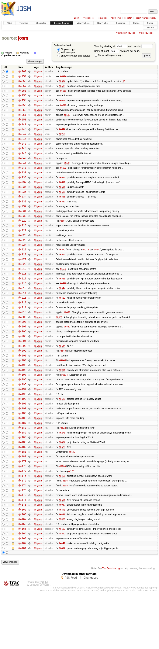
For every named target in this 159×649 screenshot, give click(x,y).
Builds (136, 23)
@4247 (22, 142)
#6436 (67, 341)
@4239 (22, 185)
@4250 (22, 125)
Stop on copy (66, 49)
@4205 (22, 368)
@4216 (22, 309)
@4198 (22, 405)
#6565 (62, 303)
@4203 (22, 379)
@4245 (22, 152)
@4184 (22, 481)
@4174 (22, 535)
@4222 (22, 276)
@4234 (22, 212)
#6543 (62, 384)
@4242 (22, 169)
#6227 (63, 109)
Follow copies (66, 52)
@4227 (22, 249)
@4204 (22, 373)
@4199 (22, 400)
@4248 (22, 136)
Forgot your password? (145, 18)
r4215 (86, 271)
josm (23, 38)
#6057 (62, 556)
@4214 (22, 319)
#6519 (72, 497)
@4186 (22, 470)
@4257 (22, 88)
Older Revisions (146, 33)
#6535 (59, 346)
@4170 (22, 556)
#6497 (62, 604)
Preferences (88, 18)
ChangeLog (91, 634)
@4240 (22, 179)
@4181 (22, 497)
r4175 (71, 518)
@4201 (22, 389)
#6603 (62, 88)
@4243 (22, 163)
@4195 (22, 422)
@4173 (22, 540)
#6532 (63, 179)
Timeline (23, 23)
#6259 (62, 567)
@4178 (22, 513)
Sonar (150, 23)
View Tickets (83, 23)
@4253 (22, 109)
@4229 (22, 239)
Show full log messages (109, 55)
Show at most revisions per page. (117, 51)
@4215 (22, 314)
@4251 (22, 120)
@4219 (22, 292)
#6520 (62, 491)
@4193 (22, 432)
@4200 (22, 395)
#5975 (62, 572)
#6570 (62, 271)
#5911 (62, 405)
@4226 (22, 255)
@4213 (22, 325)
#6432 (62, 486)
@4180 (22, 502)
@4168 (22, 567)
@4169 (22, 562)
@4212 (22, 330)
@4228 (22, 244)
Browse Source (61, 23)
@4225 (22, 260)
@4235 (22, 206)
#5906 (63, 77)
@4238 (22, 190)
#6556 (62, 136)
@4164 (22, 588)
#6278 (62, 475)
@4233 (22, 217)
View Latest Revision (125, 33)
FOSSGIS (80, 644)
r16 (123, 82)
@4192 (22, 438)
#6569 (62, 276)
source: (9, 38)
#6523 (63, 292)
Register (128, 18)
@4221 (22, 282)
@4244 (22, 158)
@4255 (22, 99)
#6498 (62, 561)
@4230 (22, 233)
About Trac (116, 18)
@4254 (22, 104)
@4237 (22, 195)
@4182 (22, 492)
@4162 (22, 599)
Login (76, 18)
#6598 (67, 120)
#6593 (62, 195)
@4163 (22, 594)
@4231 (22, 228)
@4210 (22, 341)
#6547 (62, 190)
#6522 (62, 470)
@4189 (22, 454)
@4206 (22, 362)
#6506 (64, 529)
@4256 (22, 93)
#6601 (62, 104)
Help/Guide (102, 18)
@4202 (22, 384)
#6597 (62, 82)
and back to (140, 46)
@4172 (22, 545)
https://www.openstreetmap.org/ (140, 644)
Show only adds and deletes (73, 55)
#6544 (62, 378)
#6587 (62, 217)
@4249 (22, 131)
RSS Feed (70, 634)
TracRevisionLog (111, 625)
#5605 (67, 174)
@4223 (22, 271)
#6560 (63, 93)
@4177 (22, 519)
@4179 (22, 508)
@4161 (22, 605)
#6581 (62, 239)
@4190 (22, 449)
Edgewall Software (39, 641)
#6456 (62, 524)
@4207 (22, 357)
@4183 (22, 486)
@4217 (22, 303)
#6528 (62, 438)
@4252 (22, 115)
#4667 (62, 394)
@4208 (22, 352)
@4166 (22, 578)
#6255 (62, 142)
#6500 (62, 583)
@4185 (22, 476)
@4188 (22, 459)
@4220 (22, 287)
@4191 (22, 443)
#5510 (62, 588)
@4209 (22, 346)
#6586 (62, 212)
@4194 (22, 427)
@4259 (22, 77)
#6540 (67, 357)
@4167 (22, 572)
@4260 (22, 72)
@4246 (22, 147)
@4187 (22, 465)
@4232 (22, 222)
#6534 (64, 411)
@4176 (22, 524)
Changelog (41, 23)
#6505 (64, 534)
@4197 (22, 411)
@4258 (22, 82)
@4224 (22, 265)
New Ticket (103, 23)
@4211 (22, 335)
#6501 (62, 551)
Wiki (9, 23)
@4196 (22, 416)
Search (150, 27)
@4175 (22, 529)
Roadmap (121, 23)
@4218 (22, 298)
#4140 (62, 599)
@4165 (22, 583)
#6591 (62, 201)
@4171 (22, 551)
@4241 (22, 174)
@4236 (22, 201)
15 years (38, 72)
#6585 (62, 206)
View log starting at (111, 46)
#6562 (63, 308)
